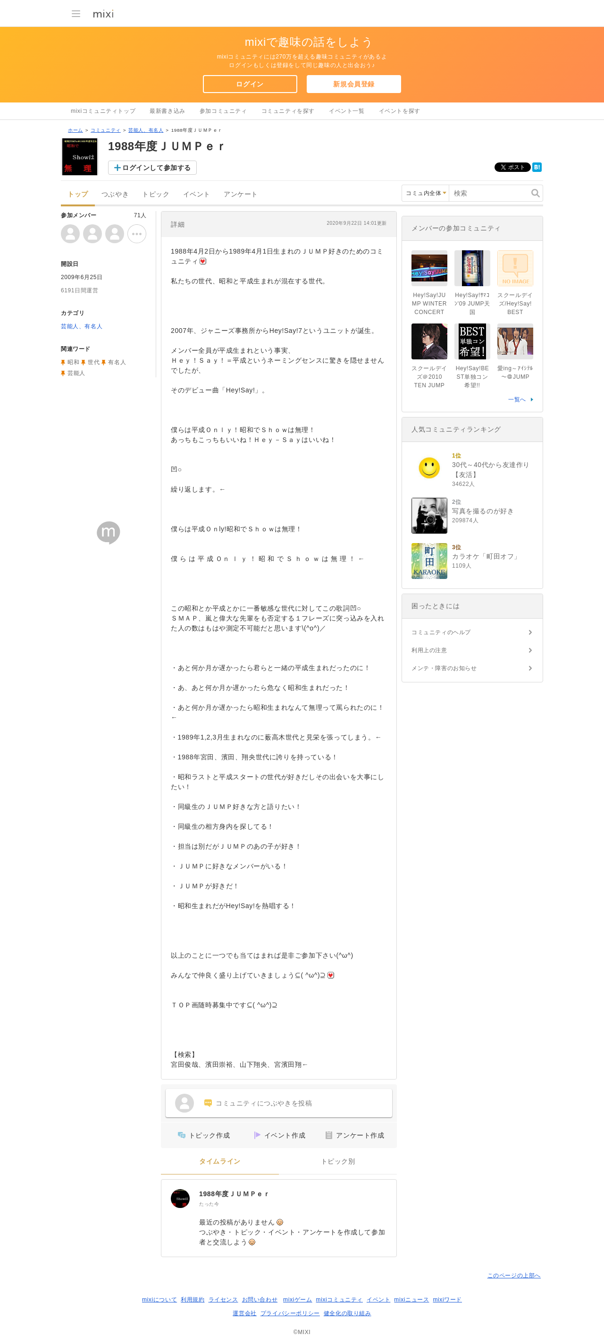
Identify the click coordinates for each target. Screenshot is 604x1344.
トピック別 (338, 1161)
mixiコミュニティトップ (103, 111)
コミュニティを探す (288, 111)
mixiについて (159, 1299)
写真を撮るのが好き (483, 511)
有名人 (117, 362)
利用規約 (192, 1299)
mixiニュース (411, 1299)
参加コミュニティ (223, 111)
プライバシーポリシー (290, 1313)
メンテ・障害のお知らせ (444, 668)
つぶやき (115, 194)
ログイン (249, 84)
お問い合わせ (260, 1299)
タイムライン (220, 1161)
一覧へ (517, 399)
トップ (77, 194)
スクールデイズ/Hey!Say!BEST (515, 303)
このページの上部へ (514, 1275)
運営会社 (244, 1313)
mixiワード (447, 1299)
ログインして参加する (156, 167)
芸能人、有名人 (145, 130)
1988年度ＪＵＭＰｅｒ (234, 1194)
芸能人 (76, 373)
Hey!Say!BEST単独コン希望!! (472, 377)
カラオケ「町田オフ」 (486, 556)
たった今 (209, 1204)
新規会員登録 (354, 84)
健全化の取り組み (347, 1313)
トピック (155, 194)
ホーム (75, 130)
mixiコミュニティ (339, 1299)
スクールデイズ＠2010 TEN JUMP (429, 377)
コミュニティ (106, 130)
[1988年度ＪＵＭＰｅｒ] (180, 1198)
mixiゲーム (297, 1299)
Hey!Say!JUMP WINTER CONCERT (432, 303)
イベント (196, 194)
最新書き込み (167, 111)
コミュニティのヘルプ (441, 632)
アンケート (241, 194)
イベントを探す (399, 111)
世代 (94, 362)
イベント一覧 (347, 111)
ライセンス (223, 1299)
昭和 (73, 362)
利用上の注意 (429, 650)
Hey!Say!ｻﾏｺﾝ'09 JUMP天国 (472, 303)
